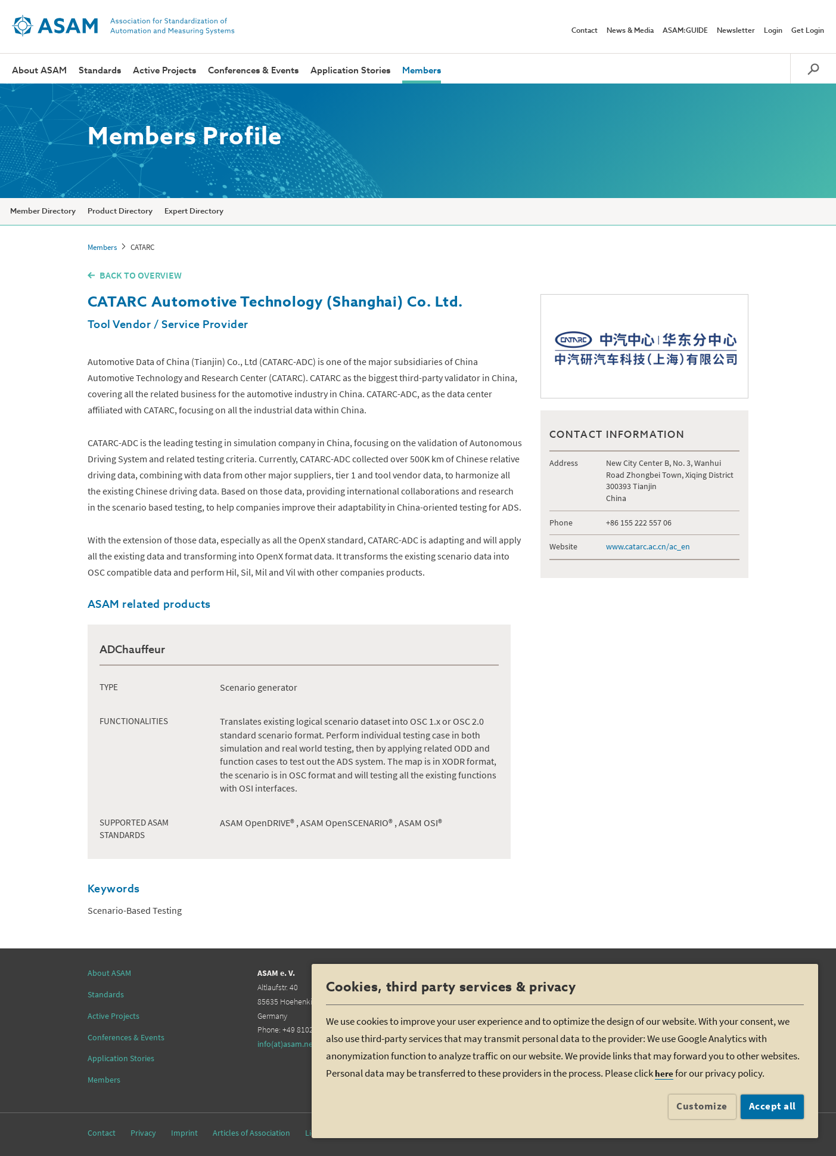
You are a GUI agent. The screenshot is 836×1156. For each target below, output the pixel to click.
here (664, 1073)
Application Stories (350, 70)
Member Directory (43, 211)
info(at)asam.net (286, 1043)
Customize (702, 1105)
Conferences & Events (253, 70)
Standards (100, 70)
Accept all (772, 1105)
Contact (584, 31)
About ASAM (39, 70)
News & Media (630, 31)
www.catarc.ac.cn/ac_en (648, 546)
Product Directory (120, 211)
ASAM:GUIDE (685, 31)
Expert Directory (193, 211)
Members (421, 70)
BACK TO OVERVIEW (141, 275)
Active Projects (164, 70)
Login (773, 31)
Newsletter (736, 31)
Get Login (807, 31)
